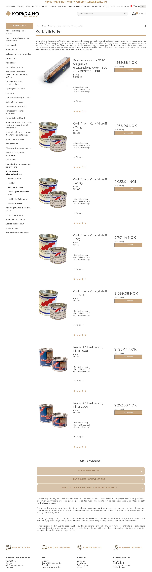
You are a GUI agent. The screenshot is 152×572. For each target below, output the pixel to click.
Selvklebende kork (14, 67)
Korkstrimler (11, 49)
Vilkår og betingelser (15, 565)
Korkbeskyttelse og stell (19, 199)
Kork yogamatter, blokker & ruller (18, 209)
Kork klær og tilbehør (15, 219)
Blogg (105, 6)
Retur (79, 567)
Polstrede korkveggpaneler (18, 98)
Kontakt (98, 6)
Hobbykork (11, 160)
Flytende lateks (15, 203)
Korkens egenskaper (122, 565)
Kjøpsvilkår (62, 6)
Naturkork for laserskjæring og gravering (18, 165)
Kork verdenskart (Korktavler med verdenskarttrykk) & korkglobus (19, 125)
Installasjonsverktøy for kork (18, 193)
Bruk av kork (118, 563)
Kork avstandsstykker (15, 139)
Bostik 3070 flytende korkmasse (15, 154)
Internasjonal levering (77, 6)
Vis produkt (128, 70)
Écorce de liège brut (15, 224)
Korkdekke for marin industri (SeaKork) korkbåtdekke (19, 133)
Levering (20, 6)
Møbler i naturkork (14, 215)
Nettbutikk (10, 6)
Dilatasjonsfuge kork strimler (19, 148)
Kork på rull (11, 45)
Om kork (52, 6)
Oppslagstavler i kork (15, 89)
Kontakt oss (11, 561)
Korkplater (10, 63)
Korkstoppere (12, 228)
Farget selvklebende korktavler (15, 112)
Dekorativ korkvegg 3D (16, 106)
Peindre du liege (15, 187)
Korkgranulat (12, 144)
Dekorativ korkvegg (15, 102)
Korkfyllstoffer (14, 178)
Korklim (11, 183)
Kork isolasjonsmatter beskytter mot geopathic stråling (17, 74)
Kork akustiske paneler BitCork (16, 32)
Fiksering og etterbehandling (14, 172)
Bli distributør (119, 567)
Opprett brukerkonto (51, 563)
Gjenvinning (115, 6)
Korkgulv (10, 93)
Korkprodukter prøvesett (17, 233)
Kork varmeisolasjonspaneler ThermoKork (18, 39)
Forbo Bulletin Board (15, 118)
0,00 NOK (139, 14)
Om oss (90, 6)
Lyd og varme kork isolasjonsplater (14, 82)
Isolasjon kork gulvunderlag (18, 54)
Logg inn (45, 561)
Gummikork (11, 58)
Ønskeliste (46, 565)
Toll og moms (41, 6)
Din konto (125, 6)
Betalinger (30, 6)
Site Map (9, 567)
